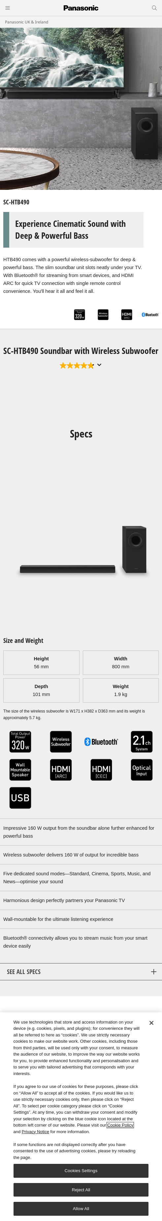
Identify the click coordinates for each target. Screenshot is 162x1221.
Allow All (81, 1208)
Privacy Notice (35, 1131)
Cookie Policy (120, 1125)
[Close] (151, 1023)
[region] (81, 1116)
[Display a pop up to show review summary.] (99, 365)
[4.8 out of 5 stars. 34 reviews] (78, 365)
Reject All (81, 1189)
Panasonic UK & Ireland (26, 22)
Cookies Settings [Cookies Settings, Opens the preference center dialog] (81, 1170)
